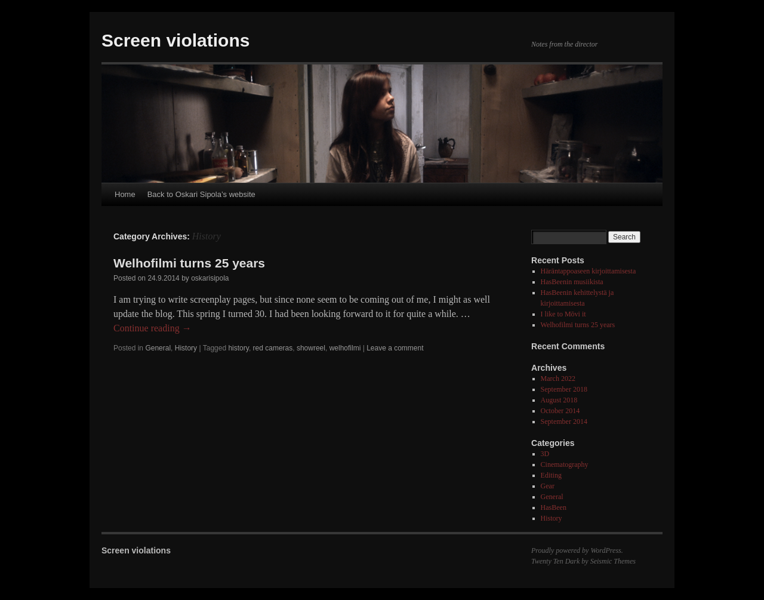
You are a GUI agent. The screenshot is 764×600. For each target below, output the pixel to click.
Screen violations (175, 40)
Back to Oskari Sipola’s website (201, 194)
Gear (547, 486)
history (238, 348)
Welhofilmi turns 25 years (189, 263)
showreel (311, 348)
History (186, 348)
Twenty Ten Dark (555, 561)
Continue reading (152, 328)
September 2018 (564, 389)
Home (125, 194)
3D (545, 454)
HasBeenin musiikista (572, 282)
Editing (551, 475)
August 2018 (559, 400)
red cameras (273, 348)
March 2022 (558, 378)
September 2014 (564, 421)
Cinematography (565, 464)
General (158, 348)
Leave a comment (394, 348)
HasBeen (553, 507)
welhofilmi (345, 348)
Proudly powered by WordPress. (577, 550)
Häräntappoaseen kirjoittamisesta (588, 271)
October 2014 (560, 411)
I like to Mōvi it (563, 314)
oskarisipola (210, 278)
